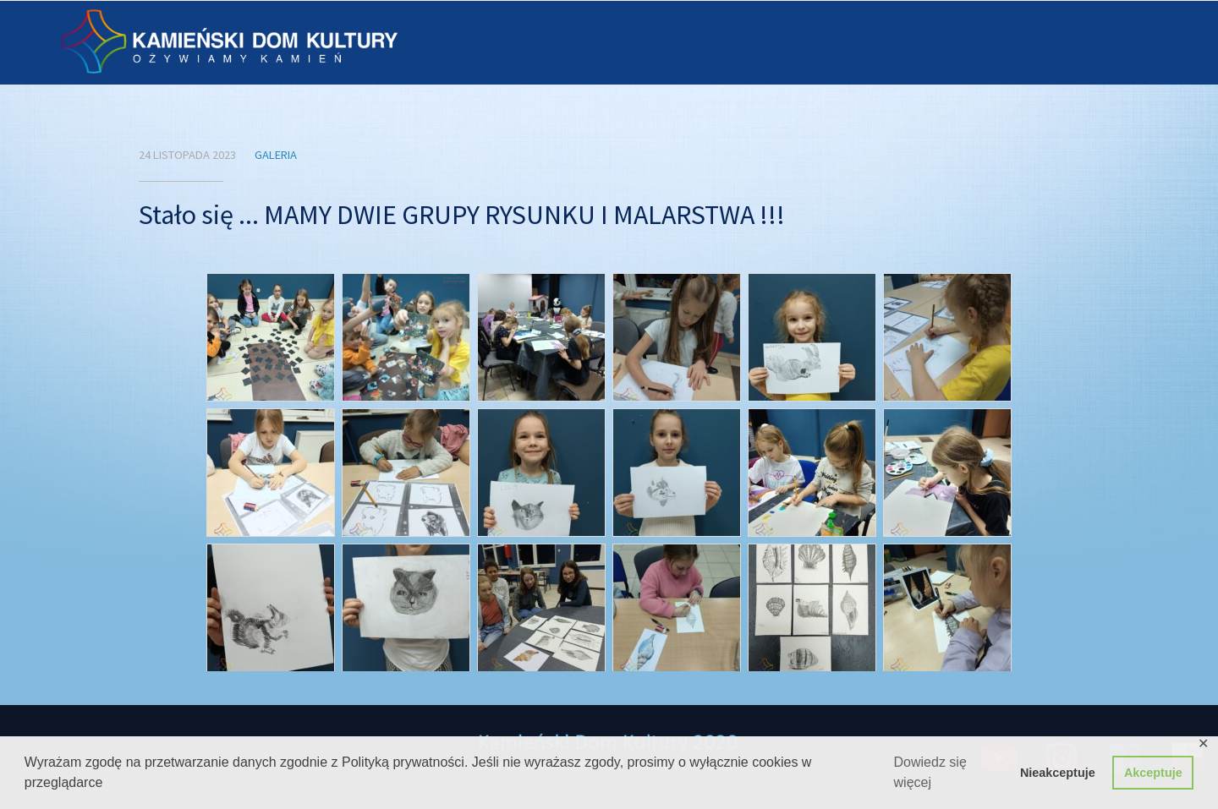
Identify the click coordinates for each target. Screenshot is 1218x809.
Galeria (276, 154)
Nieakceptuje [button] (1057, 772)
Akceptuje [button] (1153, 772)
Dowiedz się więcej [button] (930, 772)
